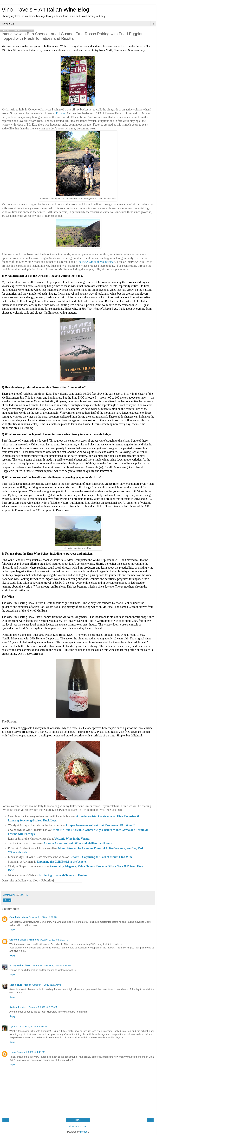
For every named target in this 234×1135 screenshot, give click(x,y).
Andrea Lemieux (18, 1007)
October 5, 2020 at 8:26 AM (43, 1007)
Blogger (84, 1131)
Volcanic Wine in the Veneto (71, 838)
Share (7, 900)
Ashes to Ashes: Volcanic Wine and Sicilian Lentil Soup (77, 843)
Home (78, 1120)
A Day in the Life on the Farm (25, 965)
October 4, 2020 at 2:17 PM (46, 984)
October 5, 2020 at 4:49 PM (31, 1052)
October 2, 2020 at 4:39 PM (43, 917)
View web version (78, 1126)
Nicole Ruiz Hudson (20, 984)
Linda (12, 1052)
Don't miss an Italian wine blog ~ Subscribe (27, 880)
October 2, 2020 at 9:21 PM (54, 939)
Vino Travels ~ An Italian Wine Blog (45, 9)
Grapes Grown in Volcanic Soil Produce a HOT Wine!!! (100, 825)
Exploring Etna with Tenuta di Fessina (63, 875)
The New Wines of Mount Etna (95, 261)
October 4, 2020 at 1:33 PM (57, 965)
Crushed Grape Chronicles (24, 939)
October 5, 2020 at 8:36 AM (33, 1026)
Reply (12, 929)
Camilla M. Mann (18, 917)
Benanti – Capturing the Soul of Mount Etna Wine (101, 857)
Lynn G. (13, 1026)
